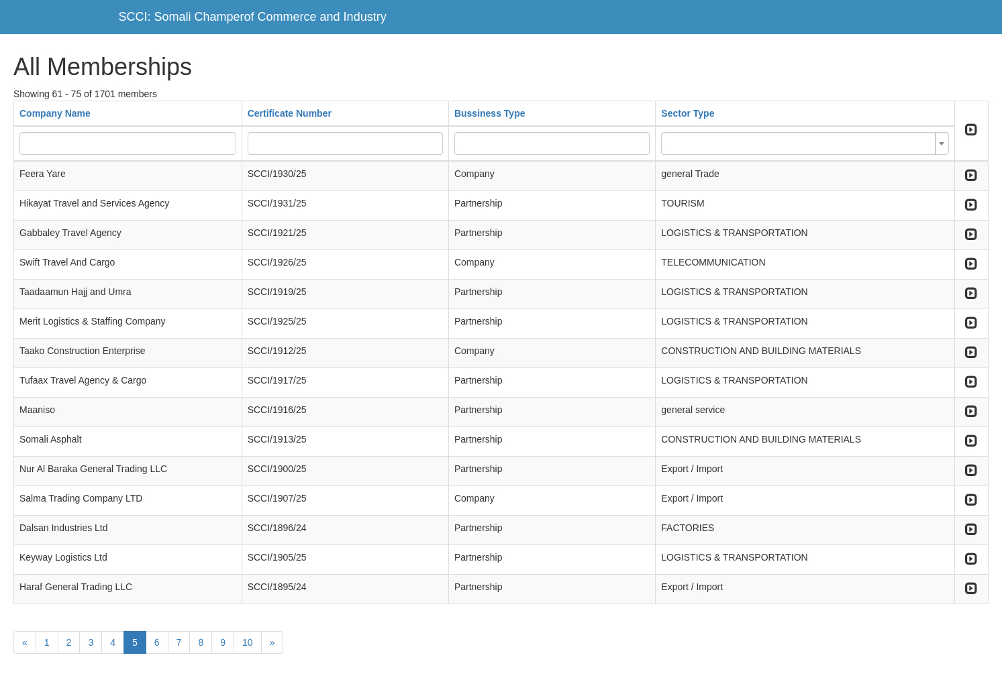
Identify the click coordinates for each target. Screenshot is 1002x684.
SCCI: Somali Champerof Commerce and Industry (253, 16)
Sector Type (687, 113)
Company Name (55, 113)
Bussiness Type (489, 113)
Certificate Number (290, 113)
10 (247, 642)
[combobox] (804, 143)
